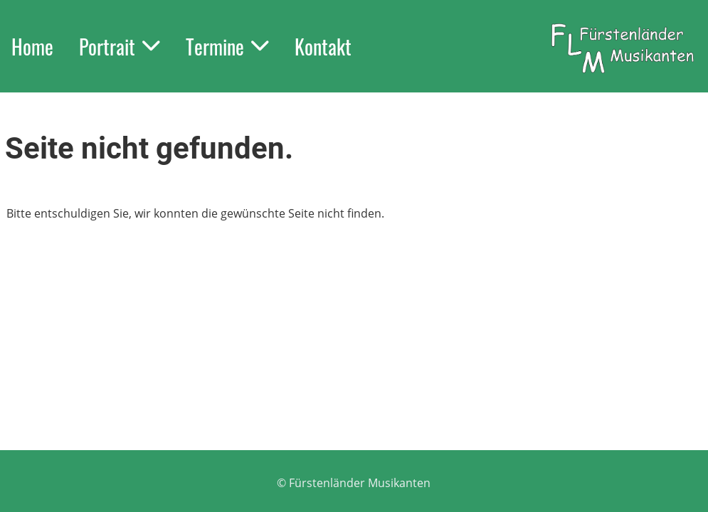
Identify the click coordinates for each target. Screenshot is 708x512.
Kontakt (323, 46)
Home (32, 46)
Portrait (119, 46)
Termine (227, 46)
